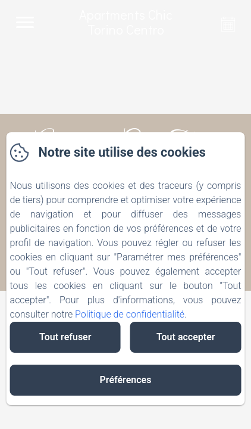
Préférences (126, 380)
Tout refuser (65, 337)
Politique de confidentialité (129, 314)
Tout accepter (185, 337)
